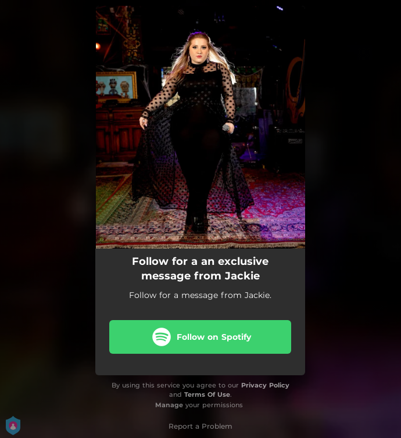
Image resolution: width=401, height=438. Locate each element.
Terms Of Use (207, 394)
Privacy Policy (265, 385)
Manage (169, 405)
